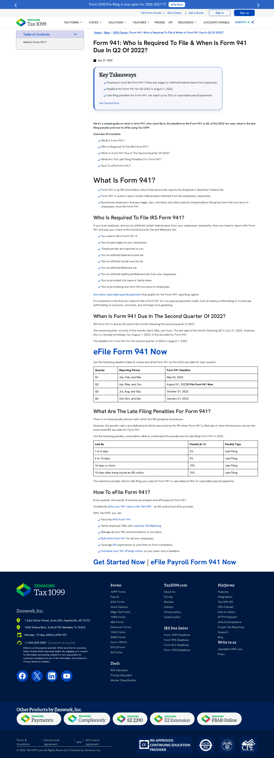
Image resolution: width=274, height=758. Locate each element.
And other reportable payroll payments (117, 294)
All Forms (116, 652)
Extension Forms (121, 627)
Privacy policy (172, 612)
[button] (72, 22)
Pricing (168, 596)
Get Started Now (109, 103)
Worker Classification (123, 680)
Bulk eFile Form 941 (113, 538)
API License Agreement (93, 742)
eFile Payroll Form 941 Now (193, 561)
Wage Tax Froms (120, 612)
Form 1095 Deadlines (177, 650)
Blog (220, 637)
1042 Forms (118, 632)
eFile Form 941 (121, 519)
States (93, 22)
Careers (169, 607)
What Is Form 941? (35, 42)
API (171, 22)
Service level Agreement (51, 742)
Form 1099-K (119, 642)
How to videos (226, 612)
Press (221, 654)
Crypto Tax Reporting (231, 627)
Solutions (115, 22)
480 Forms (117, 622)
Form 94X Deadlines (176, 640)
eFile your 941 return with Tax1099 (129, 506)
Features (223, 591)
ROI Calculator (119, 670)
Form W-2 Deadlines (176, 645)
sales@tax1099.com (230, 649)
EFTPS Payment (227, 617)
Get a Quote (196, 13)
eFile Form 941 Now (130, 351)
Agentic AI (245, 22)
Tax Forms (71, 22)
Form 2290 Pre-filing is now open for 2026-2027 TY (137, 4)
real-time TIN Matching (147, 526)
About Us (169, 591)
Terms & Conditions (23, 742)
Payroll (115, 596)
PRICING (160, 22)
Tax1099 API (225, 602)
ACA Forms (118, 602)
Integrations (225, 596)
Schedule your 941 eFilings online (122, 551)
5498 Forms (118, 637)
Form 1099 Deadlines (177, 635)
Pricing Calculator (121, 675)
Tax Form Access (151, 13)
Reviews (169, 602)
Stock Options (119, 607)
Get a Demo (174, 13)
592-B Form (118, 647)
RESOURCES (186, 22)
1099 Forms (118, 591)
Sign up (244, 13)
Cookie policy (172, 617)
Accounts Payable (217, 22)
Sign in (220, 13)
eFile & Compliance (229, 622)
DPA (79, 742)
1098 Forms (118, 617)
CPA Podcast (225, 607)
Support (223, 632)
